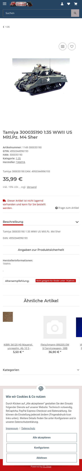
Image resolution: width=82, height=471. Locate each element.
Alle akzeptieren (42, 437)
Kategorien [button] (11, 370)
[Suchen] (37, 13)
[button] (62, 3)
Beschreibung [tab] (13, 221)
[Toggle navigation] (4, 2)
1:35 (18, 158)
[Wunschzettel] (68, 3)
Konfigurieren (41, 447)
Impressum (12, 428)
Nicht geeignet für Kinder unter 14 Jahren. (55, 280)
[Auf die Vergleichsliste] (63, 46)
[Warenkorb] (75, 3)
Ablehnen (41, 457)
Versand (32, 187)
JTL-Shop (47, 466)
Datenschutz (28, 428)
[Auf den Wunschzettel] (72, 46)
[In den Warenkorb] (5, 38)
